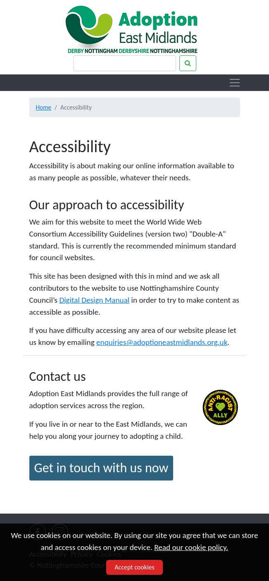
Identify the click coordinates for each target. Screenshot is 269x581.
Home (44, 107)
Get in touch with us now (101, 468)
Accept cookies (134, 567)
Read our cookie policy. (191, 547)
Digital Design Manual (94, 300)
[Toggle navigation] (234, 82)
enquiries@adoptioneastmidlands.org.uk (161, 342)
